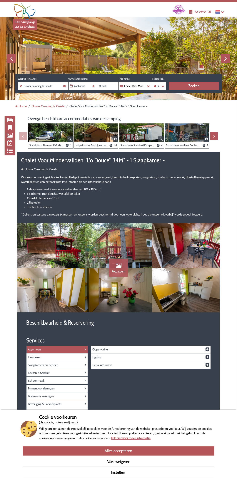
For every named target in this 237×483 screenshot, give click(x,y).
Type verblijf (124, 78)
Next (225, 58)
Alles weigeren (118, 461)
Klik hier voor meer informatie (131, 438)
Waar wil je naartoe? (27, 78)
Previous (11, 58)
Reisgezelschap (159, 78)
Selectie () (203, 12)
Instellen (118, 472)
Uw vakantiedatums (78, 78)
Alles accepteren (118, 450)
